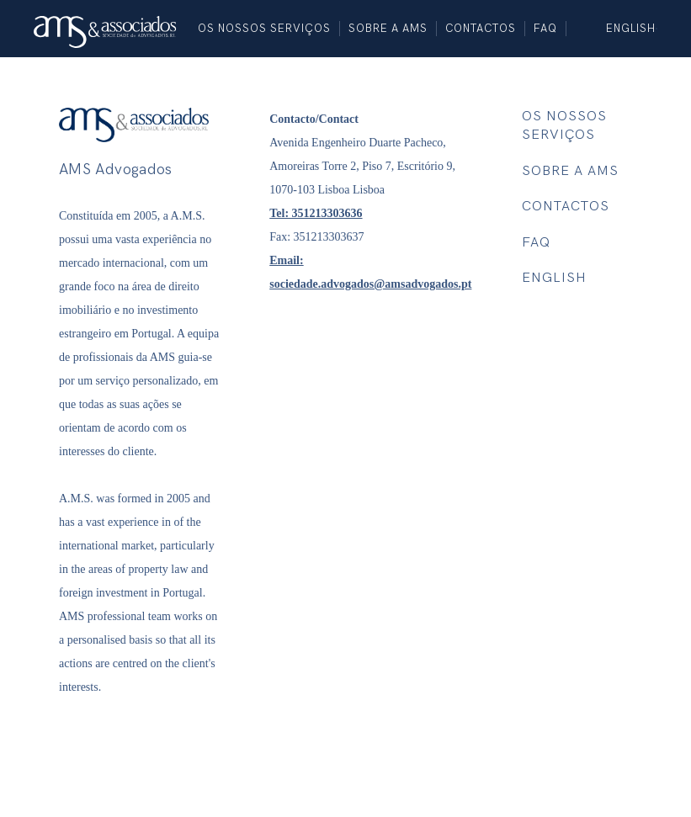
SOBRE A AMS (388, 28)
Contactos (480, 28)
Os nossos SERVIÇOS (264, 28)
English (631, 28)
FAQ (545, 28)
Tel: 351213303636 (315, 213)
